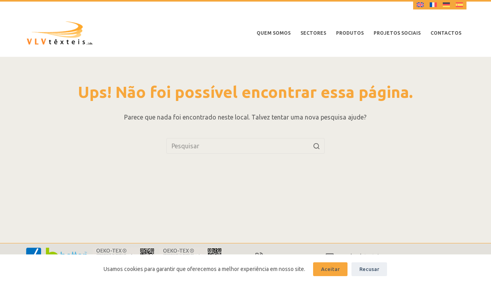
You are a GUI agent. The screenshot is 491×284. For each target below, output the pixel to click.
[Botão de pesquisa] (317, 146)
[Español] (459, 4)
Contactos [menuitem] (446, 33)
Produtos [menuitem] (350, 33)
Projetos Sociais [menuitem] (397, 33)
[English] (420, 4)
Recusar (369, 269)
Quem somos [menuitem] (274, 33)
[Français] (433, 4)
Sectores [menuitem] (313, 33)
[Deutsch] (446, 4)
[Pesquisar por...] (245, 146)
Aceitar (330, 269)
